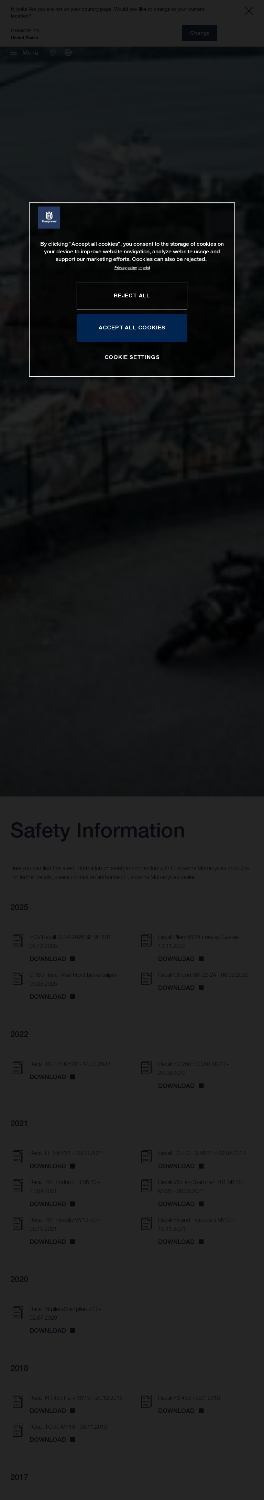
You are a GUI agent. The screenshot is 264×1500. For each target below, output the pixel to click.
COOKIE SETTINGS (132, 357)
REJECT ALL (132, 295)
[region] (132, 289)
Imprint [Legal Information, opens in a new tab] (144, 267)
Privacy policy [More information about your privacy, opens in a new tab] (125, 267)
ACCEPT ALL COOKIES (132, 327)
